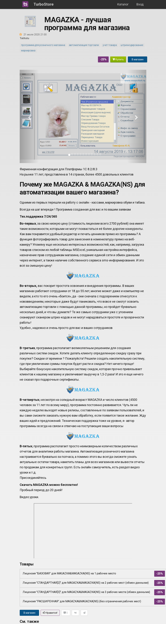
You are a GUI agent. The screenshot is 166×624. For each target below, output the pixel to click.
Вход (140, 4)
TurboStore (44, 4)
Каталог (123, 4)
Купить (118, 59)
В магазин (137, 59)
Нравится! (50, 612)
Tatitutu (24, 38)
